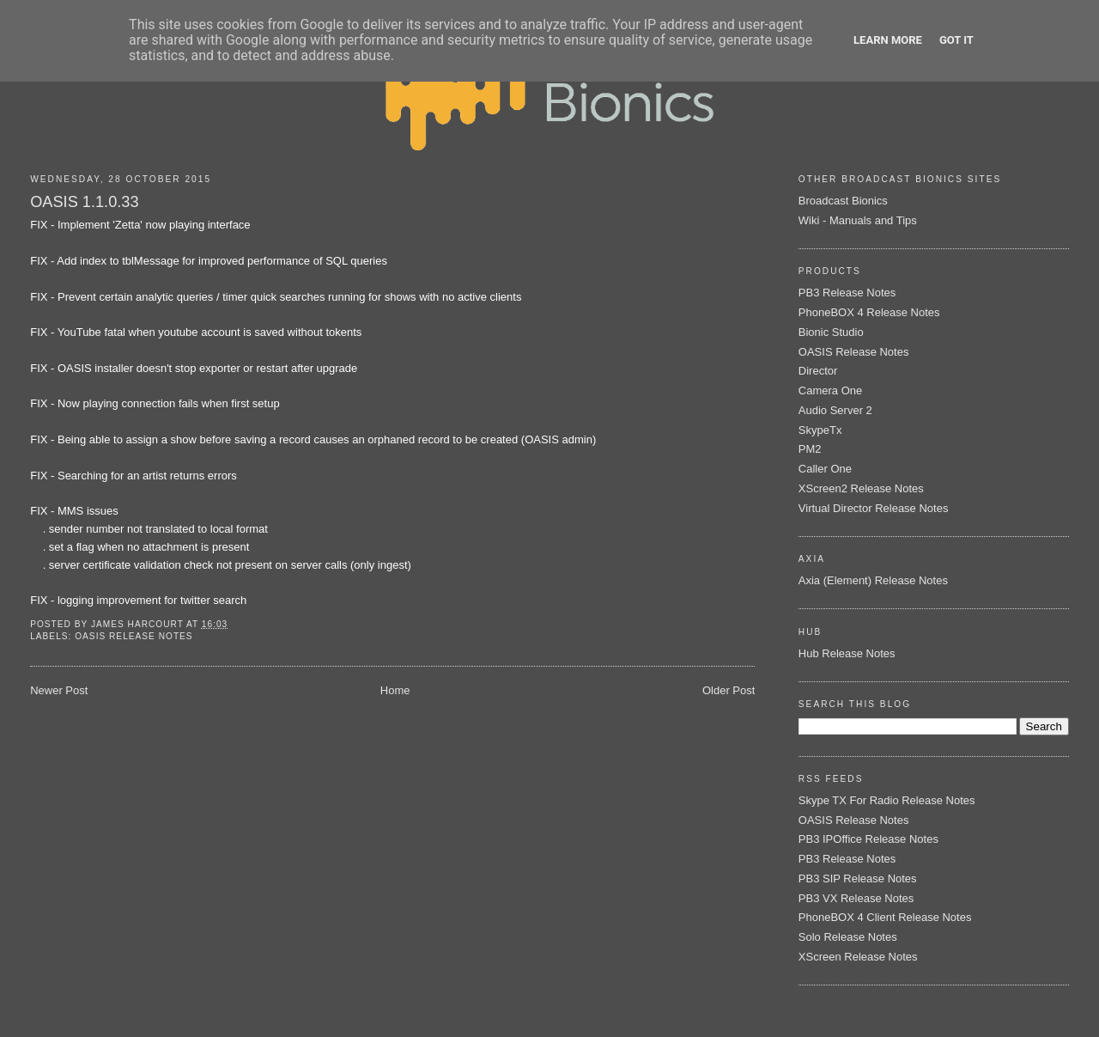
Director (818, 370)
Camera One (830, 390)
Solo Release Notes (847, 936)
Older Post (728, 690)
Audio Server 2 (835, 410)
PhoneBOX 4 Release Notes (869, 312)
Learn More (887, 40)
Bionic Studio (831, 332)
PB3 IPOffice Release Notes (868, 839)
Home (395, 690)
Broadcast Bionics (843, 200)
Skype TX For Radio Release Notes (886, 800)
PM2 (810, 448)
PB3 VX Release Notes (856, 898)
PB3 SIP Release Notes (857, 878)
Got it (956, 40)
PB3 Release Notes (847, 292)
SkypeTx (820, 430)
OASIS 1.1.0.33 (84, 201)
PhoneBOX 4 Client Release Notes (885, 917)
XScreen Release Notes (858, 956)
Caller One (825, 468)
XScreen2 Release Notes (861, 488)
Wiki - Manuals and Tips (857, 220)
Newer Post (59, 690)
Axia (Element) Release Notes (873, 580)
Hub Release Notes (847, 653)
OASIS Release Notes (133, 636)
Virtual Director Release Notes (873, 508)
